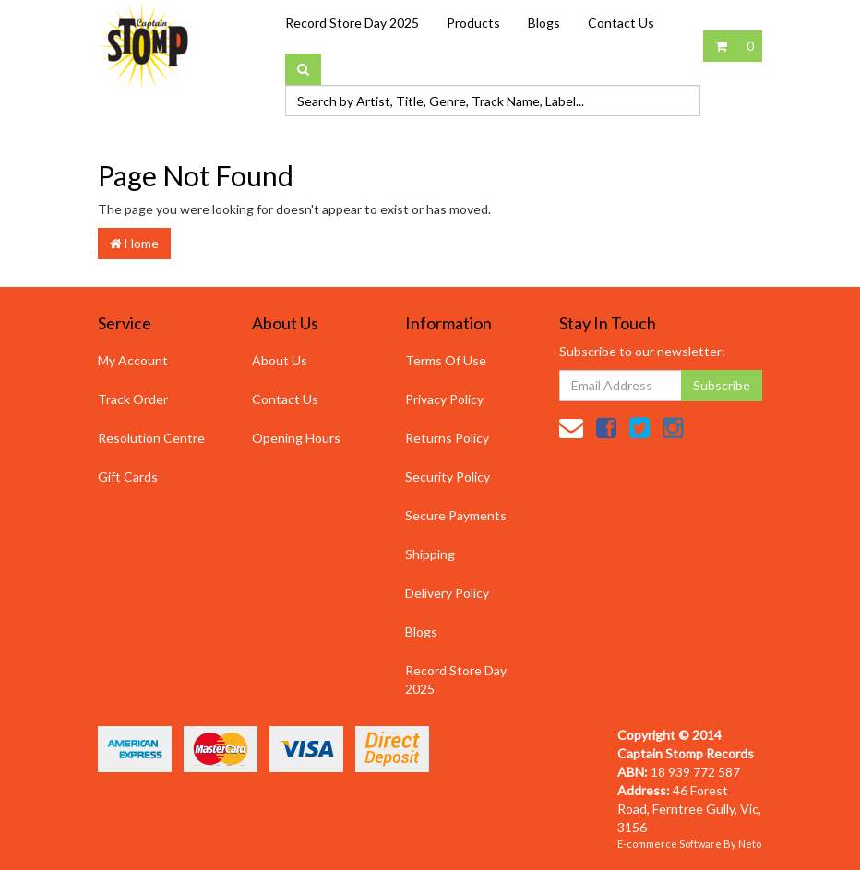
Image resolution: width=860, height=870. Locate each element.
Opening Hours (296, 438)
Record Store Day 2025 (352, 22)
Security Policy (447, 476)
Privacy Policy (444, 399)
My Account (133, 360)
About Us (279, 360)
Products (473, 22)
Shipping (430, 554)
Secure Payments (456, 515)
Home (134, 243)
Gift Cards (128, 476)
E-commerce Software (669, 844)
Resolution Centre (151, 438)
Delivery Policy (447, 593)
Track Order (133, 399)
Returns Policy (447, 438)
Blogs (544, 22)
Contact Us (621, 22)
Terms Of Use (445, 360)
